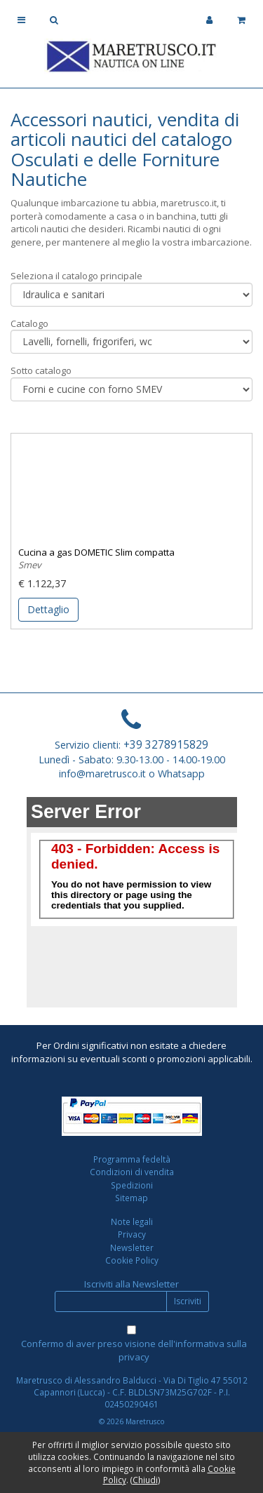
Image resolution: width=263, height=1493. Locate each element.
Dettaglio (48, 609)
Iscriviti (187, 1301)
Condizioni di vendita (132, 1171)
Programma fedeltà (131, 1159)
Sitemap (131, 1197)
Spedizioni (132, 1185)
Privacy (132, 1234)
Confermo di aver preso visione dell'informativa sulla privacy (134, 1350)
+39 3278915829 (165, 744)
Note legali (132, 1221)
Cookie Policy (132, 1260)
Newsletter (132, 1247)
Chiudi (145, 1479)
